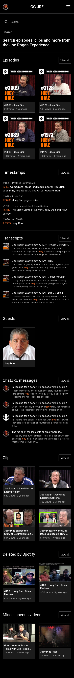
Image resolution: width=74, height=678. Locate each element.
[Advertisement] (37, 670)
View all (64, 60)
